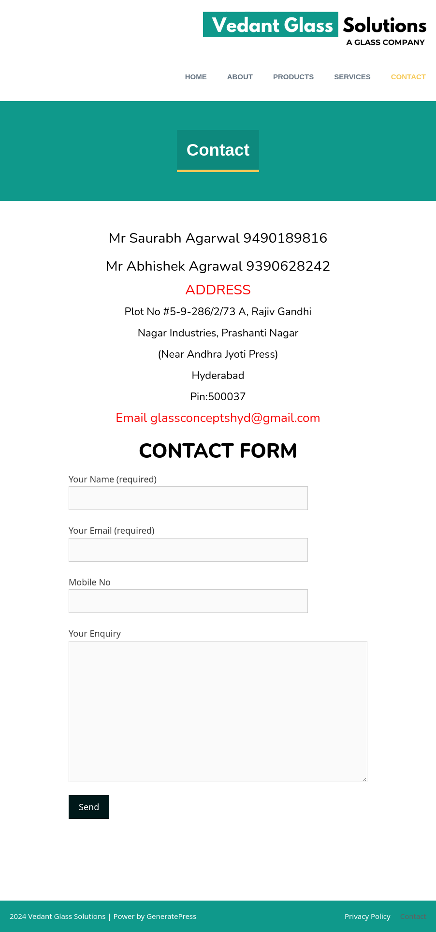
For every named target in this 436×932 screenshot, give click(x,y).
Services (352, 77)
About (240, 77)
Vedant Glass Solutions (66, 916)
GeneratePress (171, 916)
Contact (408, 77)
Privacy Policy (368, 916)
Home (196, 77)
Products (293, 77)
